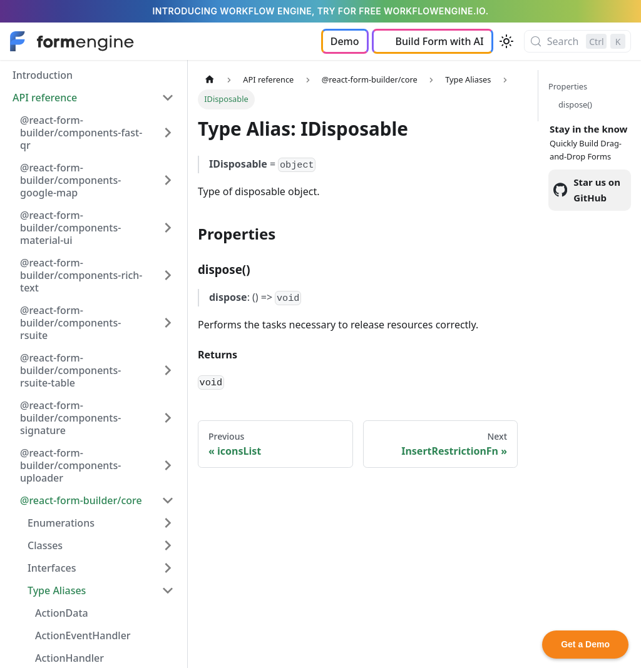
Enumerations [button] (61, 523)
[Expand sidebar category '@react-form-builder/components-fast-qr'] (168, 132)
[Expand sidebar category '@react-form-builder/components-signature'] (168, 417)
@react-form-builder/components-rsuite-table (70, 370)
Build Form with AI (440, 41)
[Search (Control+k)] (577, 41)
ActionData (61, 613)
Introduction (43, 75)
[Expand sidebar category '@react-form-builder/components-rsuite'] (168, 322)
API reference (45, 97)
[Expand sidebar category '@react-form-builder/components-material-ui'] (168, 227)
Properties (567, 86)
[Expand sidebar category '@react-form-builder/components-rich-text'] (168, 275)
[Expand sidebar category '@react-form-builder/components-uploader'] (168, 465)
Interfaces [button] (52, 568)
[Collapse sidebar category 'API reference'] (168, 98)
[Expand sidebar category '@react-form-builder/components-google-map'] (168, 180)
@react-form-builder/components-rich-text (81, 275)
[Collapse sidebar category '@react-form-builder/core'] (168, 500)
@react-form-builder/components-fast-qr (81, 132)
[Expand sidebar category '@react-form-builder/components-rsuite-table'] (168, 370)
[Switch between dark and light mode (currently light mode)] (506, 41)
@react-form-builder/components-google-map (70, 180)
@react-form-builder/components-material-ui (70, 227)
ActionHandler (69, 658)
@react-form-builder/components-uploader (70, 465)
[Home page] (210, 79)
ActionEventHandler (83, 635)
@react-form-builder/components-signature (70, 417)
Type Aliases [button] (57, 590)
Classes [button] (45, 545)
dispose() (575, 104)
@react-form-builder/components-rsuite (70, 322)
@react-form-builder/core (81, 500)
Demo (345, 41)
